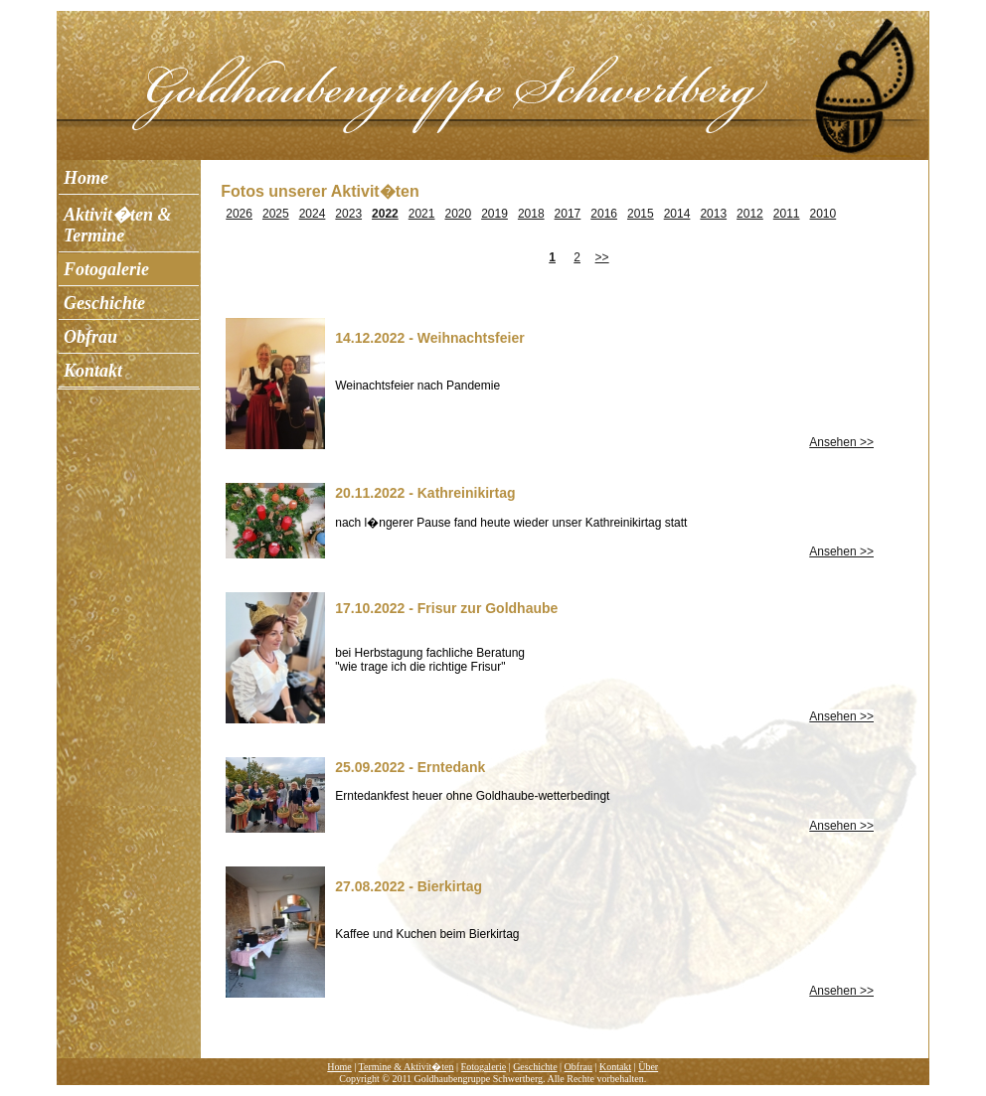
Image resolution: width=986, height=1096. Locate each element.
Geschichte (104, 303)
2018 (531, 214)
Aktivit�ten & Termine (118, 225)
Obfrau (90, 337)
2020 (457, 214)
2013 (713, 214)
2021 (422, 214)
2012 (750, 214)
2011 (786, 214)
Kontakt (93, 371)
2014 (677, 214)
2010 (823, 214)
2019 (494, 214)
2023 (348, 214)
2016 (603, 214)
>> (602, 257)
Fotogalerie (106, 269)
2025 (275, 214)
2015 (640, 214)
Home (86, 178)
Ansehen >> (841, 442)
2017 (568, 214)
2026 (239, 214)
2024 (312, 214)
